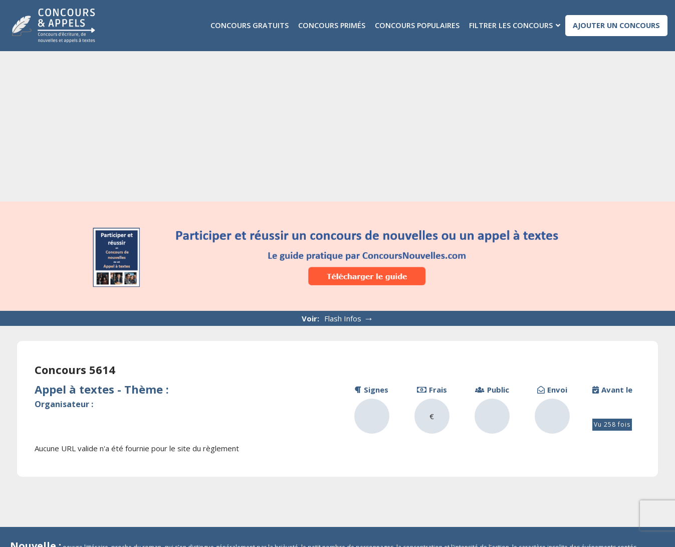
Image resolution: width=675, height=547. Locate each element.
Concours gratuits (249, 25)
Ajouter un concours (616, 25)
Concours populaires (417, 25)
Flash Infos (349, 318)
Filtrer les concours (511, 25)
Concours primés (331, 25)
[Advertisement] (337, 126)
